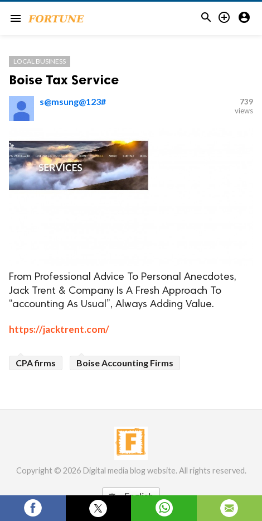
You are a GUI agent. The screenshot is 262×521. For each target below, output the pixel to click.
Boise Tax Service (64, 79)
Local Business (39, 61)
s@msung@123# (73, 101)
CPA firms (36, 362)
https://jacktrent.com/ (59, 329)
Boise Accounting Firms (124, 362)
